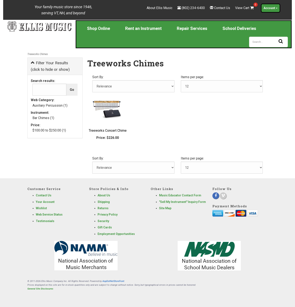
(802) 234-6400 (193, 8)
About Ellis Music (159, 8)
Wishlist (41, 208)
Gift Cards (105, 227)
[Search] (268, 42)
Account (271, 8)
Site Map (165, 208)
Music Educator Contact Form (180, 195)
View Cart (245, 8)
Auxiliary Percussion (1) (49, 105)
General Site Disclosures (40, 288)
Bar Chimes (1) (43, 118)
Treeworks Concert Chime (108, 131)
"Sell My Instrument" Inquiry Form (182, 202)
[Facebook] (215, 195)
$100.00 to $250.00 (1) (49, 130)
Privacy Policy (108, 214)
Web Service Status (49, 214)
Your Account (45, 202)
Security (103, 221)
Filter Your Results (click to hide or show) (50, 66)
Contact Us (222, 8)
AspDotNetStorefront (113, 281)
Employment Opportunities (116, 234)
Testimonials (45, 221)
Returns (103, 208)
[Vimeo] (223, 195)
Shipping (104, 202)
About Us (104, 195)
